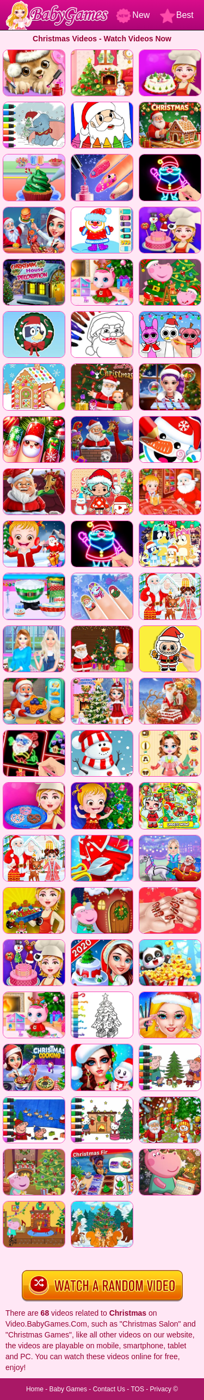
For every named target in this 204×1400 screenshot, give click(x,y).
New (133, 15)
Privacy (160, 1389)
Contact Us (109, 1389)
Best (177, 15)
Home (35, 1389)
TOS (137, 1389)
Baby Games (68, 1389)
